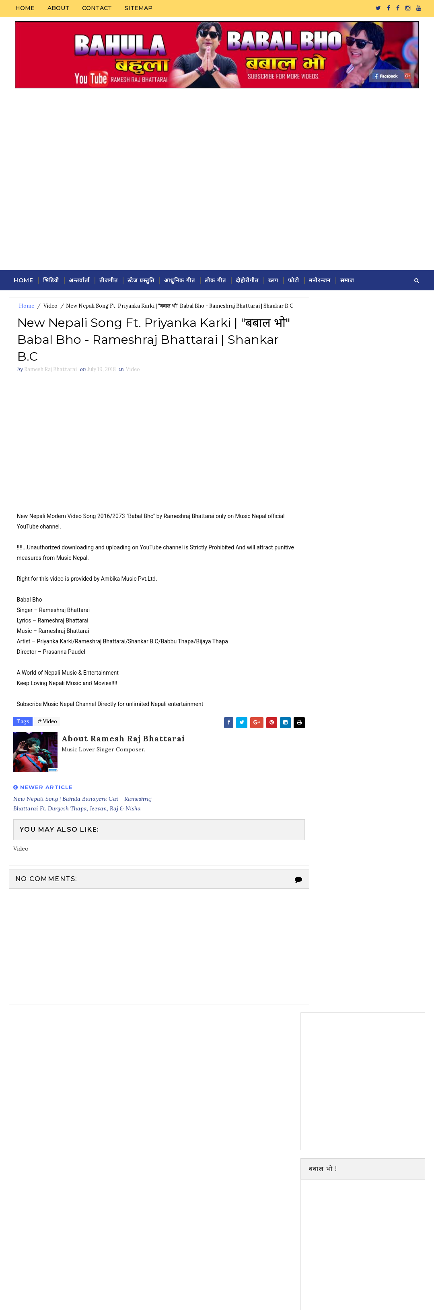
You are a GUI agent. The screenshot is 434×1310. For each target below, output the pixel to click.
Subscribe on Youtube (365, 676)
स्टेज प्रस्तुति (141, 279)
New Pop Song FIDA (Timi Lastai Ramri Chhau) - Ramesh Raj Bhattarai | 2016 (380, 982)
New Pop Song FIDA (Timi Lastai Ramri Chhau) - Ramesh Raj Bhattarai (380, 945)
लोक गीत (215, 279)
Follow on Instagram (365, 693)
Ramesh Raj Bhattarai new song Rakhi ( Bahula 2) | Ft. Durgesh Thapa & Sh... (380, 878)
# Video (47, 733)
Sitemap (138, 8)
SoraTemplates (63, 1296)
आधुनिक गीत (179, 279)
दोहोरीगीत (247, 279)
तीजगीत (108, 279)
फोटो (293, 279)
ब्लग (273, 279)
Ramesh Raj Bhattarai (380, 784)
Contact (97, 8)
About (58, 8)
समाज (347, 279)
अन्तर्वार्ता (79, 279)
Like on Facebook (365, 660)
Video (50, 305)
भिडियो (51, 279)
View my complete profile (375, 794)
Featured (394, 834)
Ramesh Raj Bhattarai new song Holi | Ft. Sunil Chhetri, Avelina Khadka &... (381, 911)
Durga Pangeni (112, 1296)
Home (25, 8)
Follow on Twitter (365, 643)
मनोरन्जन (320, 279)
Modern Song (326, 1045)
